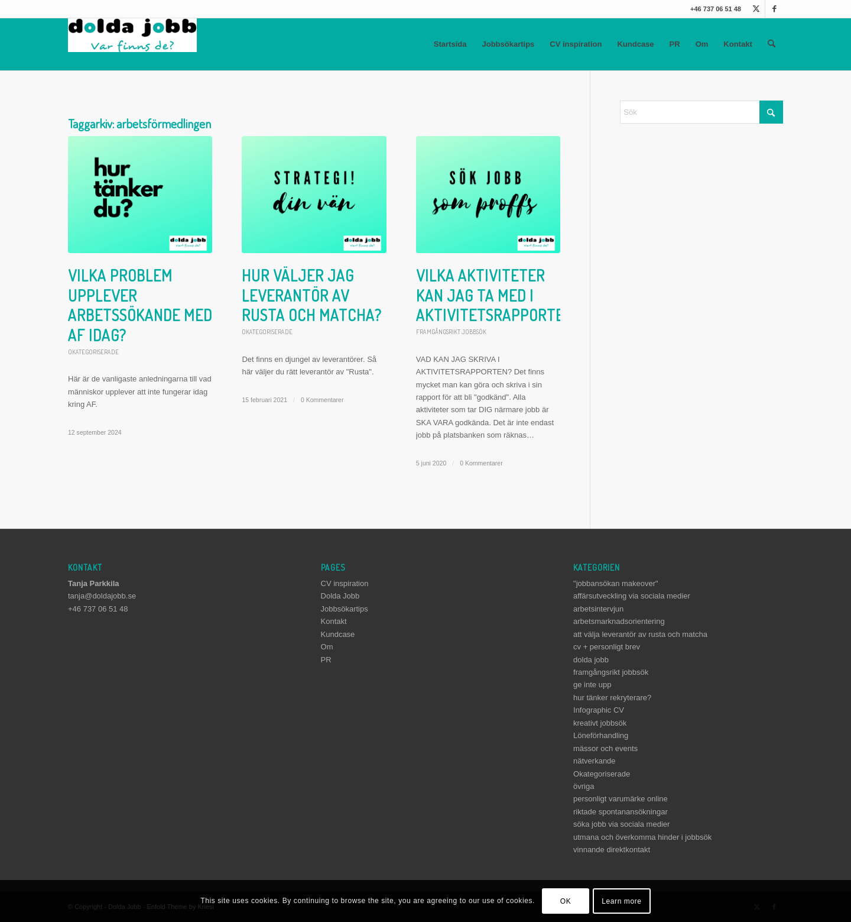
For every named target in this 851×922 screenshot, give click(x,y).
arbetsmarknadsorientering (619, 621)
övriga (583, 786)
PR (675, 44)
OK (565, 901)
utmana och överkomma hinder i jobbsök (642, 837)
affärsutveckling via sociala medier (631, 595)
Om (702, 44)
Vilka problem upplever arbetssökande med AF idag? (140, 305)
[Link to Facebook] (774, 9)
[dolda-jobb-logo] (132, 44)
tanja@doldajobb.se (102, 595)
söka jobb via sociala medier (621, 824)
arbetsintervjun (598, 608)
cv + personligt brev (606, 646)
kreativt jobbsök (599, 723)
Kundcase (635, 44)
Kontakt (737, 44)
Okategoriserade (93, 351)
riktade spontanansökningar (620, 811)
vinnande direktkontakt (611, 849)
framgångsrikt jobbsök (451, 331)
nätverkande (594, 760)
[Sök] (771, 44)
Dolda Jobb (340, 595)
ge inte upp (592, 684)
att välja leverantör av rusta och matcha (640, 634)
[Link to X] (756, 9)
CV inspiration (576, 44)
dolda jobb (591, 659)
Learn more (621, 901)
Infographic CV (598, 710)
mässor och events (605, 748)
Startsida (450, 44)
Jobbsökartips (508, 44)
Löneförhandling (600, 735)
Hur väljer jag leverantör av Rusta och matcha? (312, 295)
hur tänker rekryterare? (612, 697)
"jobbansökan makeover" (615, 583)
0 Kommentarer (322, 399)
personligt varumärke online (620, 798)
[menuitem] (771, 44)
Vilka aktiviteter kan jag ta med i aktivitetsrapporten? (498, 295)
